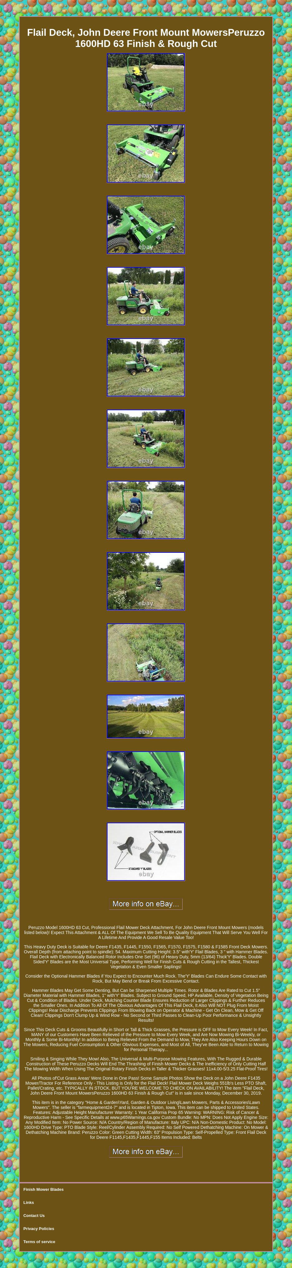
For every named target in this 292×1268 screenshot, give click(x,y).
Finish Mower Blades (43, 1189)
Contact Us (34, 1215)
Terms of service (39, 1241)
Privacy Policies (38, 1228)
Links (28, 1202)
